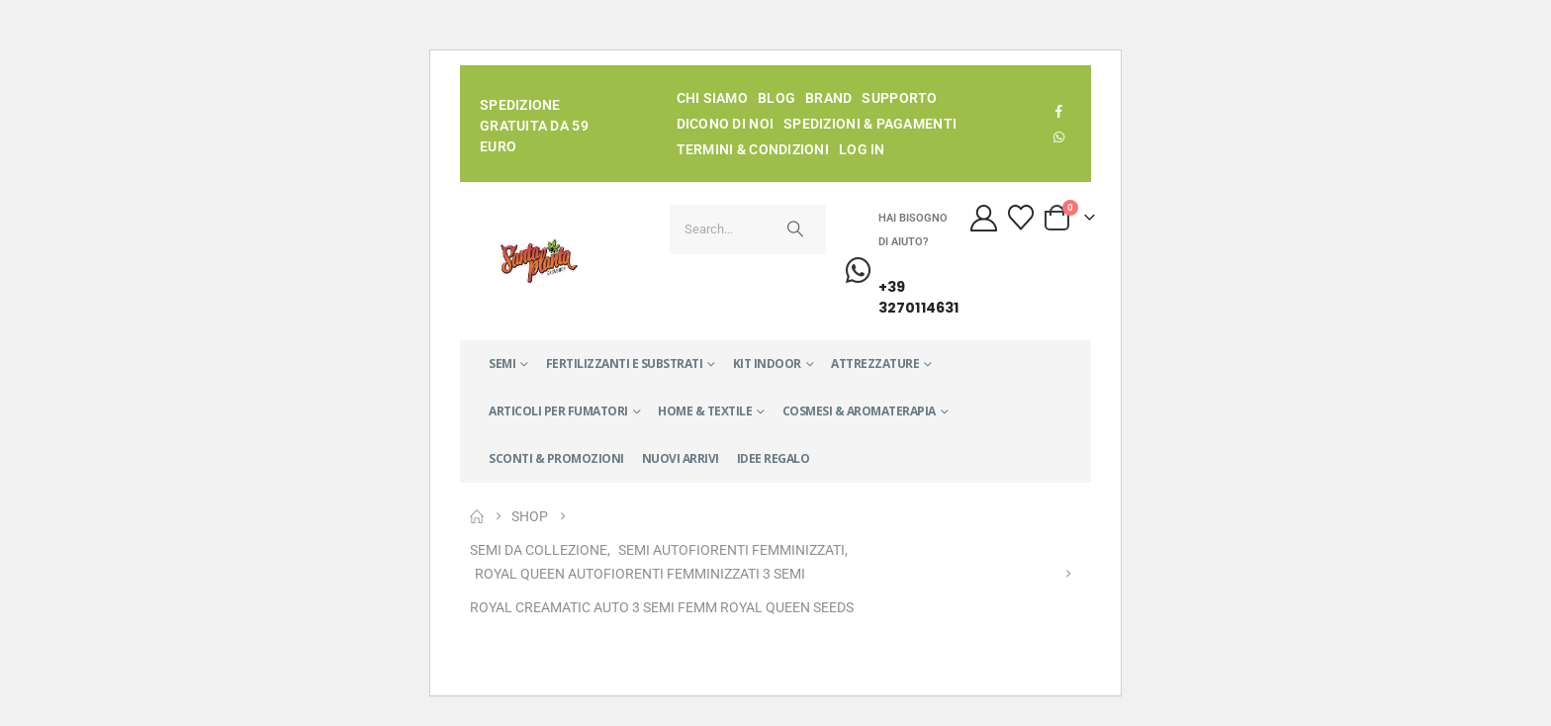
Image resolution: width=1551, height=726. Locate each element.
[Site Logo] (539, 261)
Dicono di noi (726, 124)
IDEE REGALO (773, 458)
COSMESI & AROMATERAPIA (859, 411)
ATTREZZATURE (875, 363)
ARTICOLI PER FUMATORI (558, 411)
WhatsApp (1059, 136)
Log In (862, 149)
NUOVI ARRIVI (680, 458)
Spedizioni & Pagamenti (870, 124)
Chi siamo (712, 98)
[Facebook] (1059, 111)
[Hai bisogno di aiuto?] (880, 271)
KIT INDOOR (767, 363)
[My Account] (984, 218)
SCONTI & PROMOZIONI (556, 458)
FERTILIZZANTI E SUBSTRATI (624, 363)
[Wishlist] (1020, 217)
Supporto (899, 98)
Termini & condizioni (753, 149)
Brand (828, 98)
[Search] (795, 229)
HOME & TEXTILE (705, 411)
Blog (776, 98)
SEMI (502, 363)
